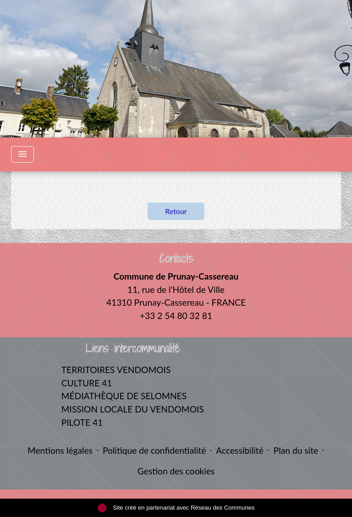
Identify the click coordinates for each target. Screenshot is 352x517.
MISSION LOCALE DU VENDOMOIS (132, 409)
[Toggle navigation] (22, 154)
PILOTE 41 (82, 422)
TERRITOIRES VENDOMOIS (116, 369)
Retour (176, 211)
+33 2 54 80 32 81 (176, 315)
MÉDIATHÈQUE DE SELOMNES (124, 395)
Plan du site (296, 450)
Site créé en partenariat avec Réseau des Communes (176, 507)
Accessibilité (240, 450)
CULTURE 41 (86, 383)
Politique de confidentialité (154, 450)
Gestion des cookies (176, 471)
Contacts (176, 258)
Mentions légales (60, 450)
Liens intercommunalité (133, 348)
